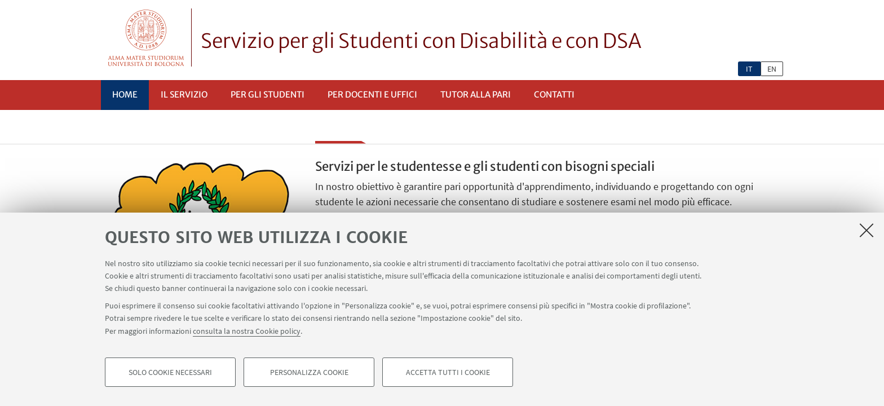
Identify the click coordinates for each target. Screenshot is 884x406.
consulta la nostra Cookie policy (246, 334)
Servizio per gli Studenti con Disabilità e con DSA (421, 41)
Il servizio (184, 94)
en (771, 69)
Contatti (554, 94)
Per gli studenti (267, 94)
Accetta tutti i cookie (448, 375)
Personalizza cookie (309, 375)
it (749, 69)
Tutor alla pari (475, 94)
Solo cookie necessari (170, 375)
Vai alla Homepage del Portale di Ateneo (146, 37)
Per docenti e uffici (372, 94)
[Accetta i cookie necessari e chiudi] (867, 233)
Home (125, 94)
